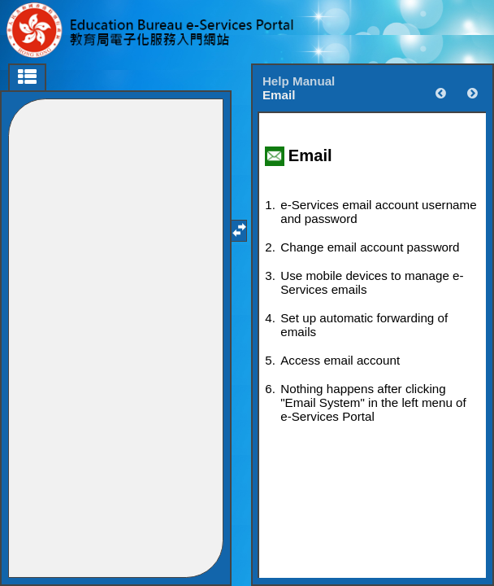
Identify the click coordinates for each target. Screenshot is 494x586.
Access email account (340, 360)
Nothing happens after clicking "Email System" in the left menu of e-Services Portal (373, 402)
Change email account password (369, 247)
